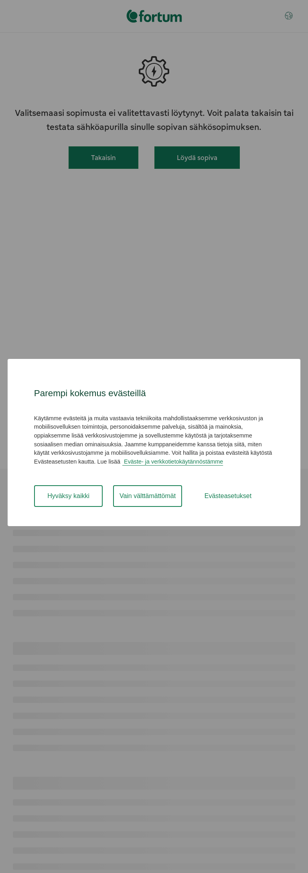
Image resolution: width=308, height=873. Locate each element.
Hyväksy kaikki (68, 495)
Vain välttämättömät (148, 495)
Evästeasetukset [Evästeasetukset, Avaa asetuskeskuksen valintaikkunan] (228, 495)
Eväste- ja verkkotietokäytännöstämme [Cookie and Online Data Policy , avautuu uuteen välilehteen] (172, 461)
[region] (154, 442)
